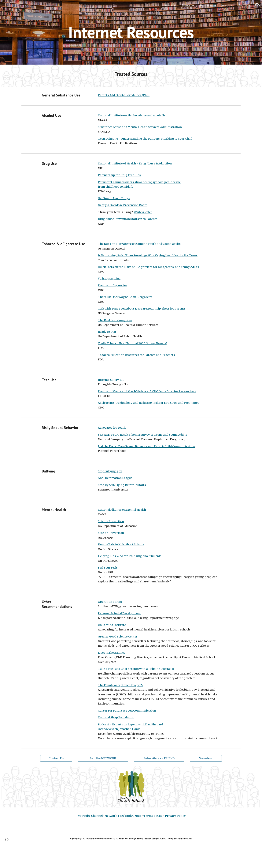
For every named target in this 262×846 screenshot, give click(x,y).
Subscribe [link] (245, 5)
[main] (131, 32)
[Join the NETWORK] (103, 758)
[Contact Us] (56, 758)
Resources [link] (205, 5)
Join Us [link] (225, 5)
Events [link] (186, 5)
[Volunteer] (206, 758)
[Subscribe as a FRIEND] (159, 758)
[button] (257, 5)
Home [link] (169, 5)
